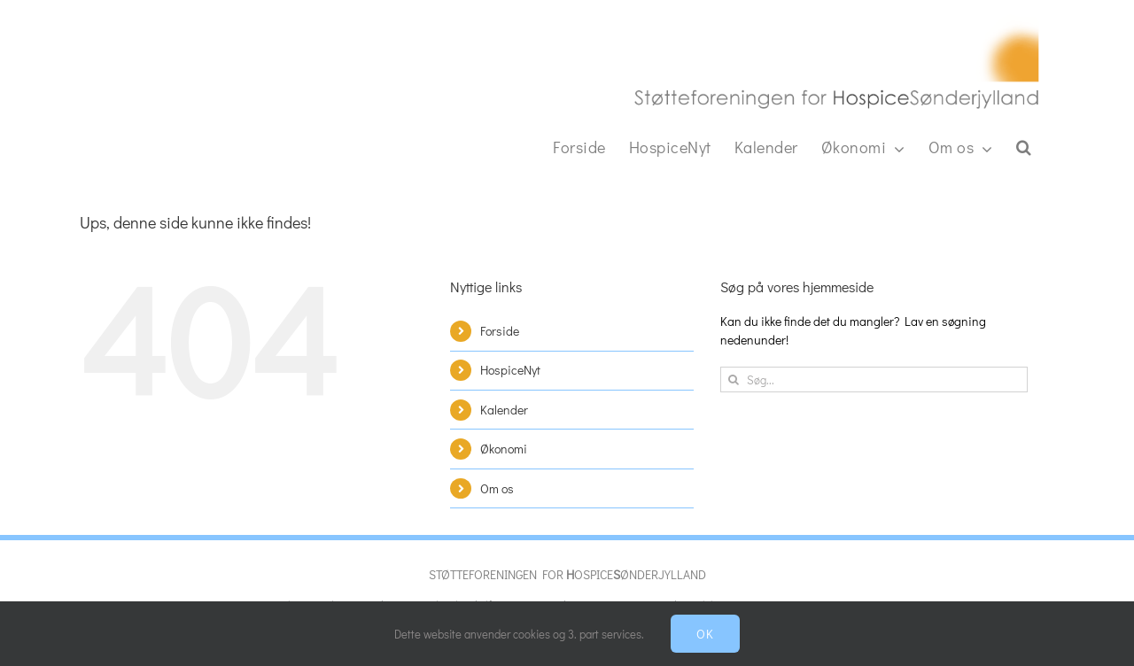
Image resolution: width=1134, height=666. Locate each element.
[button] (1024, 147)
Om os (497, 488)
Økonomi (503, 448)
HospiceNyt (510, 369)
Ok (705, 633)
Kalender (504, 409)
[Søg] (733, 379)
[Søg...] (874, 379)
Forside (499, 330)
